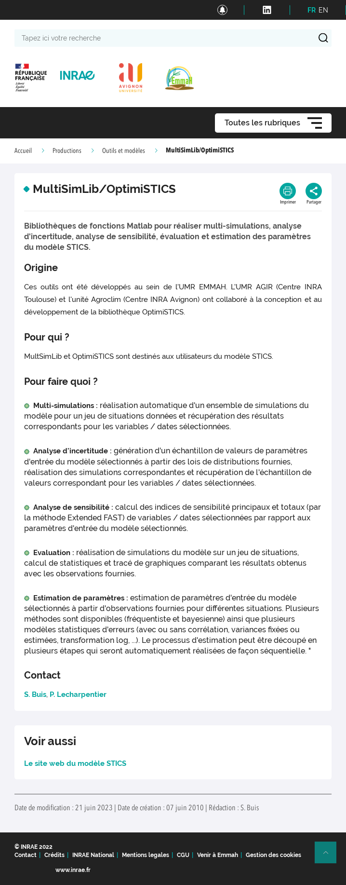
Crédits (54, 855)
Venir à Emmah (217, 855)
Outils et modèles (123, 151)
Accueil (23, 151)
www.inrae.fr (73, 870)
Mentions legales (145, 855)
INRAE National (93, 855)
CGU (183, 855)
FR (311, 10)
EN (323, 10)
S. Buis (35, 694)
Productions (67, 151)
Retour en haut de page (329, 856)
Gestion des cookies (273, 855)
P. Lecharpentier (78, 694)
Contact (25, 855)
